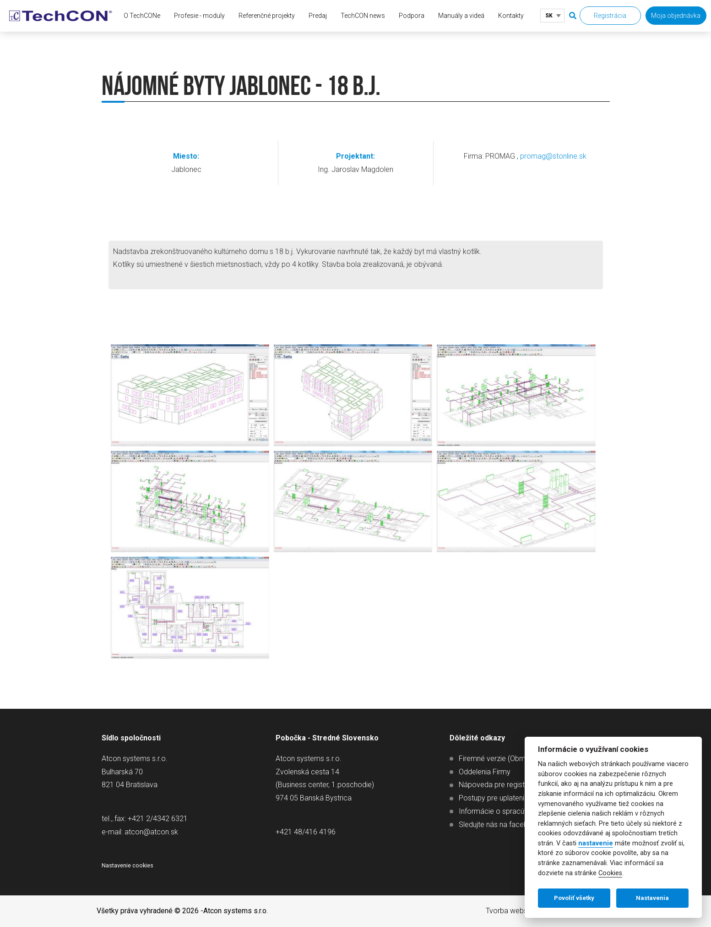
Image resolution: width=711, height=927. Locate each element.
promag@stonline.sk (553, 156)
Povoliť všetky (574, 897)
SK (549, 15)
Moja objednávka (675, 15)
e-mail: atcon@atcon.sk (140, 832)
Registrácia (610, 15)
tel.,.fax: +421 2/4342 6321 (145, 818)
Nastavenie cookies (127, 865)
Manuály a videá (461, 15)
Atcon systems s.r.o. (235, 910)
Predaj (318, 15)
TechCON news (363, 15)
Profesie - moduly (199, 15)
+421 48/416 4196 (306, 832)
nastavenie (595, 843)
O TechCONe (142, 15)
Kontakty (511, 15)
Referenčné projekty (267, 15)
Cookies (610, 873)
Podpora (411, 15)
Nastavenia (652, 897)
